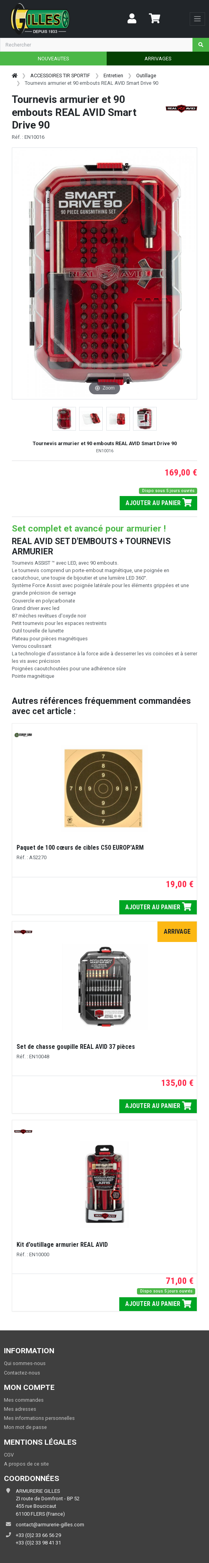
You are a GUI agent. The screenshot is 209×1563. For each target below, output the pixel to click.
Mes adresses (20, 1409)
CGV (9, 1455)
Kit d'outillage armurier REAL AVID (62, 1244)
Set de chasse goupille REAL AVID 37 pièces (76, 1046)
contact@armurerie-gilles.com (50, 1525)
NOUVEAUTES (53, 59)
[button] (64, 419)
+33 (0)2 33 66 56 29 (38, 1535)
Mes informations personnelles (39, 1418)
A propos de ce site (26, 1464)
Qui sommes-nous (25, 1363)
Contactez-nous (22, 1373)
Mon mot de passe (25, 1427)
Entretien (113, 75)
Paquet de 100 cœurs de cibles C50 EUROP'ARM (80, 847)
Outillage (146, 75)
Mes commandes (24, 1400)
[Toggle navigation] (197, 19)
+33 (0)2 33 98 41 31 (38, 1543)
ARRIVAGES (157, 59)
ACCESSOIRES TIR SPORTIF (60, 75)
